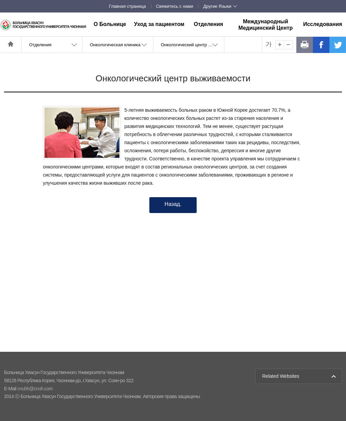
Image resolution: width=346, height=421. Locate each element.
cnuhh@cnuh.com (35, 388)
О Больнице (110, 24)
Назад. (173, 204)
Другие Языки (217, 6)
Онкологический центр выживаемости (192, 44)
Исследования (322, 24)
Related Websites (280, 376)
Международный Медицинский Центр (266, 25)
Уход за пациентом (159, 24)
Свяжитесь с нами (174, 6)
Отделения (208, 24)
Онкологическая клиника (115, 44)
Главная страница (127, 6)
